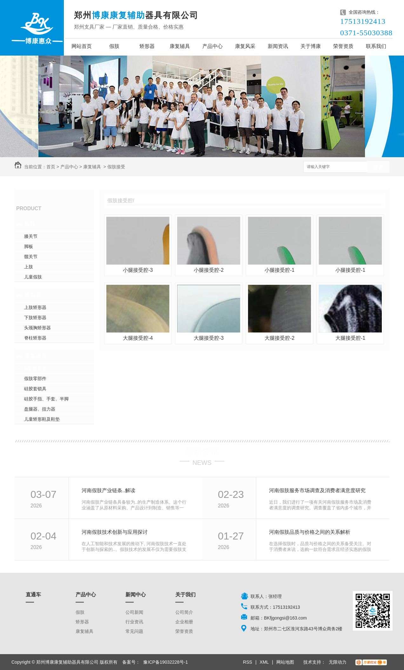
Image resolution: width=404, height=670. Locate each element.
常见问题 (134, 631)
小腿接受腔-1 (279, 270)
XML (264, 662)
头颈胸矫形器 (37, 327)
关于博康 (310, 46)
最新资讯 (202, 451)
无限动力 (338, 662)
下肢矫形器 (35, 317)
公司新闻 (134, 612)
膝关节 (30, 236)
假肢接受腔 (35, 368)
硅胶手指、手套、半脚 (46, 398)
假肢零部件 (35, 378)
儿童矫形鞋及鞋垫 (42, 419)
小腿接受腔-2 (209, 270)
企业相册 (184, 621)
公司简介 (184, 612)
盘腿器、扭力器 (39, 409)
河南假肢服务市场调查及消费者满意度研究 (317, 490)
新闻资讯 (278, 46)
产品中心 (212, 46)
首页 (50, 166)
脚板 (28, 246)
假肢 (114, 46)
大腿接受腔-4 (138, 338)
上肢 (28, 266)
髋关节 (30, 256)
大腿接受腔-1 (350, 338)
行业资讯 (134, 621)
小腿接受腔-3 (138, 270)
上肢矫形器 (35, 307)
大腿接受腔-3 (209, 338)
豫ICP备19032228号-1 (165, 662)
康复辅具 (180, 46)
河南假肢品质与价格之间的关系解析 (309, 532)
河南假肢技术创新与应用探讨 (115, 532)
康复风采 (245, 46)
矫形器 (147, 46)
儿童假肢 (33, 276)
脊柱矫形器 (35, 337)
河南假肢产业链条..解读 (108, 490)
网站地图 (285, 662)
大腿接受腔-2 (279, 338)
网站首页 (81, 46)
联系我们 (376, 46)
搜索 (378, 167)
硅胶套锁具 (35, 388)
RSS (247, 662)
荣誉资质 (343, 46)
